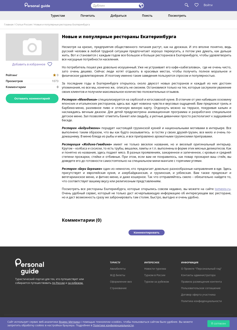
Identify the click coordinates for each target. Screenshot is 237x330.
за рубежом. (75, 283)
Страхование (118, 288)
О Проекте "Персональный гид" (201, 268)
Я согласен (218, 323)
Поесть (147, 16)
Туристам (58, 16)
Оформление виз (121, 281)
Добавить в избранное (28, 64)
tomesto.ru (223, 189)
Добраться (118, 16)
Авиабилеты (118, 268)
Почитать (88, 16)
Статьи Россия (23, 24)
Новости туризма (155, 268)
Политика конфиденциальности (201, 301)
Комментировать (146, 232)
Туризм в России (154, 275)
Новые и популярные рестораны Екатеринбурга (62, 24)
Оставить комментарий (32, 98)
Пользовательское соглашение (201, 288)
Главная (8, 24)
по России (58, 283)
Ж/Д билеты (117, 275)
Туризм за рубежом (156, 281)
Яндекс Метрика (69, 322)
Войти (208, 5)
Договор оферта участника (198, 294)
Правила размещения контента (201, 281)
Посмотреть (177, 16)
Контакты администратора (198, 275)
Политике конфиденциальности (113, 325)
